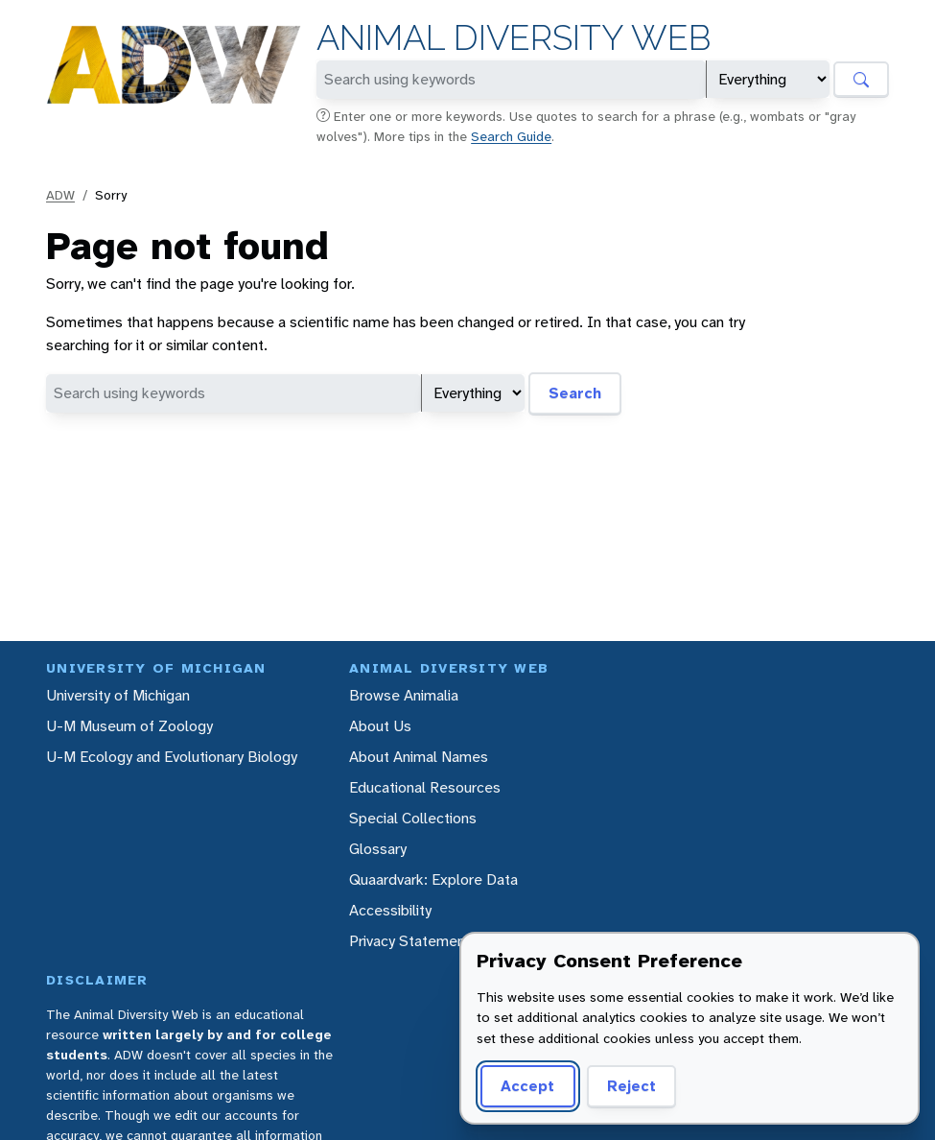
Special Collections (413, 818)
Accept (527, 1086)
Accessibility (390, 910)
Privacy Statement (410, 941)
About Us (380, 726)
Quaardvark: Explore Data (433, 879)
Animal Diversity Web (513, 38)
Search (575, 393)
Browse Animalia (403, 695)
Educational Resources (425, 787)
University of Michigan (118, 695)
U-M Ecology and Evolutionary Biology (171, 757)
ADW (60, 194)
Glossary (378, 849)
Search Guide (511, 136)
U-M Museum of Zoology (129, 726)
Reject (631, 1086)
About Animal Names (418, 757)
